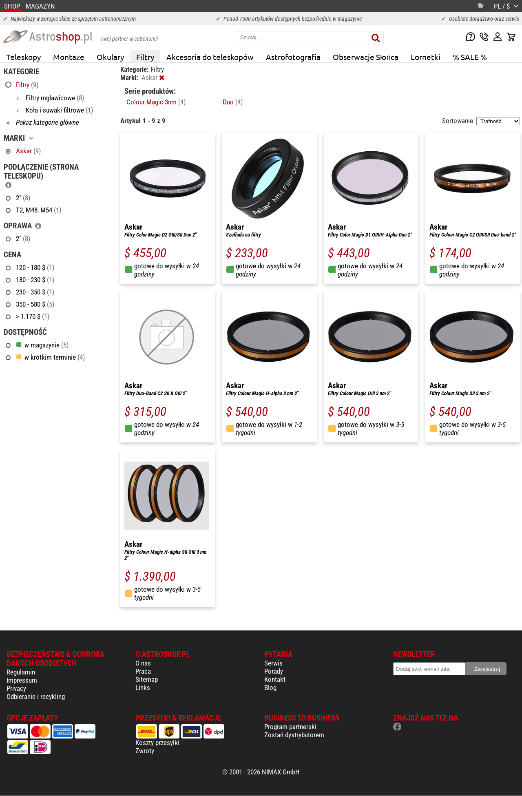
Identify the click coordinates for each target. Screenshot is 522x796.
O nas (143, 663)
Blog (270, 687)
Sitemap (146, 679)
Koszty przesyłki (157, 743)
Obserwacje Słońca (365, 57)
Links (142, 687)
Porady (273, 671)
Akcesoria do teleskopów (210, 57)
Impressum (22, 680)
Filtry (145, 57)
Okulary (110, 57)
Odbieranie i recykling (36, 696)
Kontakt (274, 679)
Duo (233, 102)
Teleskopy (23, 57)
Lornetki (425, 57)
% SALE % (470, 57)
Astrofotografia (293, 57)
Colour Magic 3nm (156, 102)
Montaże (68, 57)
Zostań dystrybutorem (294, 735)
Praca (143, 671)
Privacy (16, 688)
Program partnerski (290, 727)
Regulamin (21, 672)
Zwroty (144, 751)
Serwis (273, 663)
